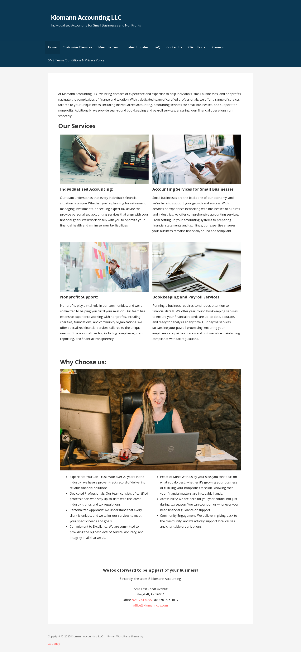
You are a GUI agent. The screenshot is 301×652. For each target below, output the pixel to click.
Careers (218, 47)
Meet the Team (109, 47)
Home (52, 47)
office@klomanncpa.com (150, 605)
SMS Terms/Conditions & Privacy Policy (76, 60)
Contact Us (174, 47)
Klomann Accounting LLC (86, 17)
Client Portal (197, 47)
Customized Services (77, 47)
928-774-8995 (142, 600)
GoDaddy (54, 643)
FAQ (157, 47)
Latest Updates (137, 47)
